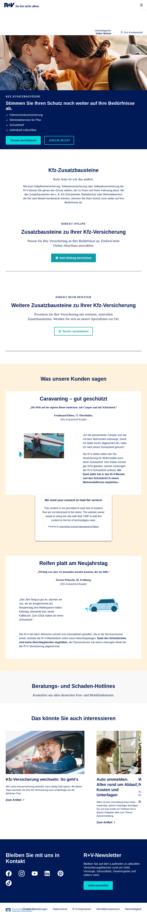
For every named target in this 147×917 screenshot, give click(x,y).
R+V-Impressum (81, 909)
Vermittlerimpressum (108, 909)
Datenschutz (60, 909)
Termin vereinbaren (23, 140)
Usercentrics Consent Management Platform (79, 526)
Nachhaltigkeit (133, 909)
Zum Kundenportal (131, 32)
